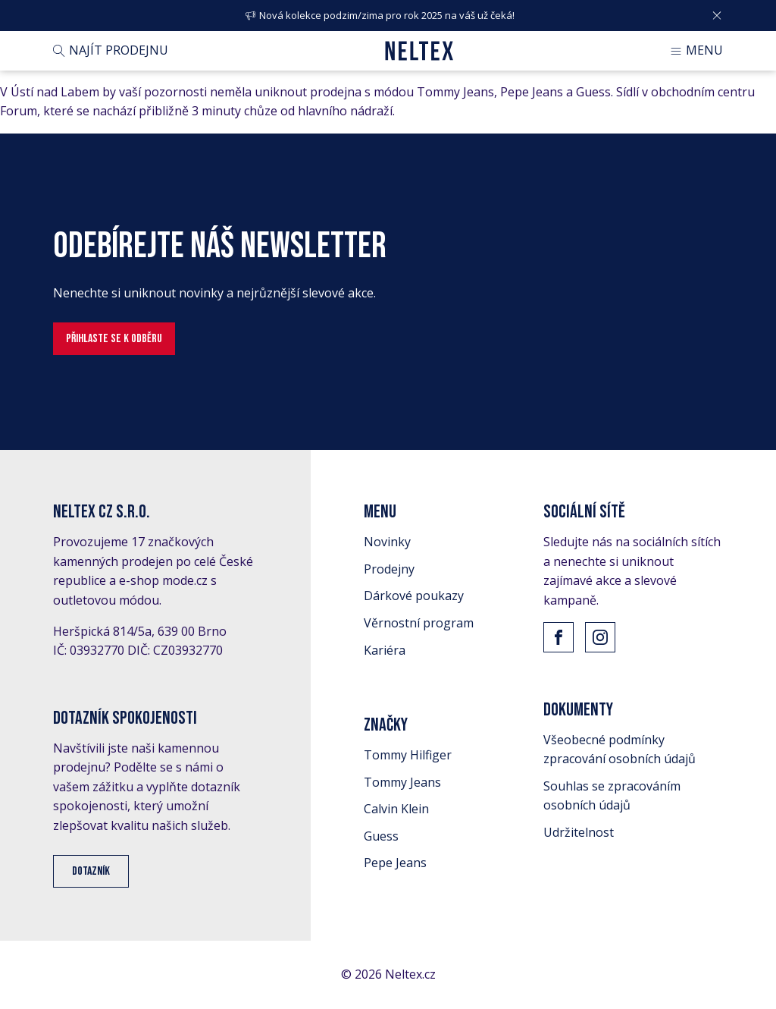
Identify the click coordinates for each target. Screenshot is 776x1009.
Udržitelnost (578, 832)
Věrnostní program (419, 623)
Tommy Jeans (402, 782)
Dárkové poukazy (414, 595)
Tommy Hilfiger (408, 755)
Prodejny (389, 569)
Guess (381, 836)
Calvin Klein (396, 808)
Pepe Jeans (395, 862)
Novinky (387, 541)
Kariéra (384, 650)
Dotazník (91, 871)
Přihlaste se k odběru (114, 339)
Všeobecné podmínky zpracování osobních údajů (619, 749)
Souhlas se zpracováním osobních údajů (612, 796)
